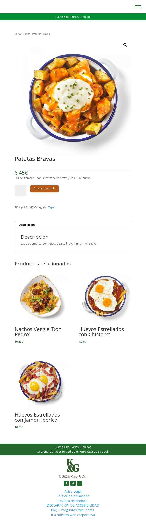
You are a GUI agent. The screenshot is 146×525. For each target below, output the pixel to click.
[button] (125, 45)
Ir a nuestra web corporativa (73, 514)
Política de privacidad (73, 496)
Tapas (26, 34)
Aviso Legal (73, 491)
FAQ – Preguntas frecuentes (73, 510)
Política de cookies (73, 500)
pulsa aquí (101, 451)
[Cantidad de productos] (20, 190)
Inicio (18, 34)
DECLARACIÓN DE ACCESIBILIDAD (73, 505)
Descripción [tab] (27, 224)
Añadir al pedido (44, 188)
